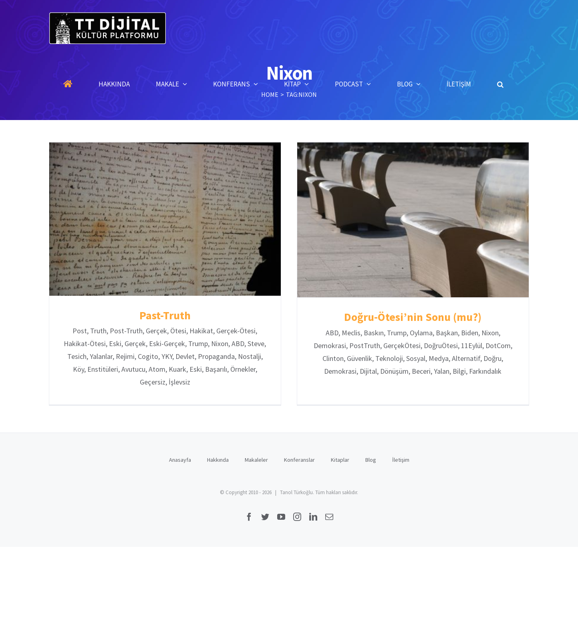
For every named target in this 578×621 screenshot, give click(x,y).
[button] (500, 84)
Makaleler (256, 455)
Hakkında (218, 455)
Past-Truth (165, 315)
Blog (370, 455)
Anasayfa (180, 455)
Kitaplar (340, 455)
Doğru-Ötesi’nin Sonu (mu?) (408, 317)
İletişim (400, 455)
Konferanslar (299, 455)
